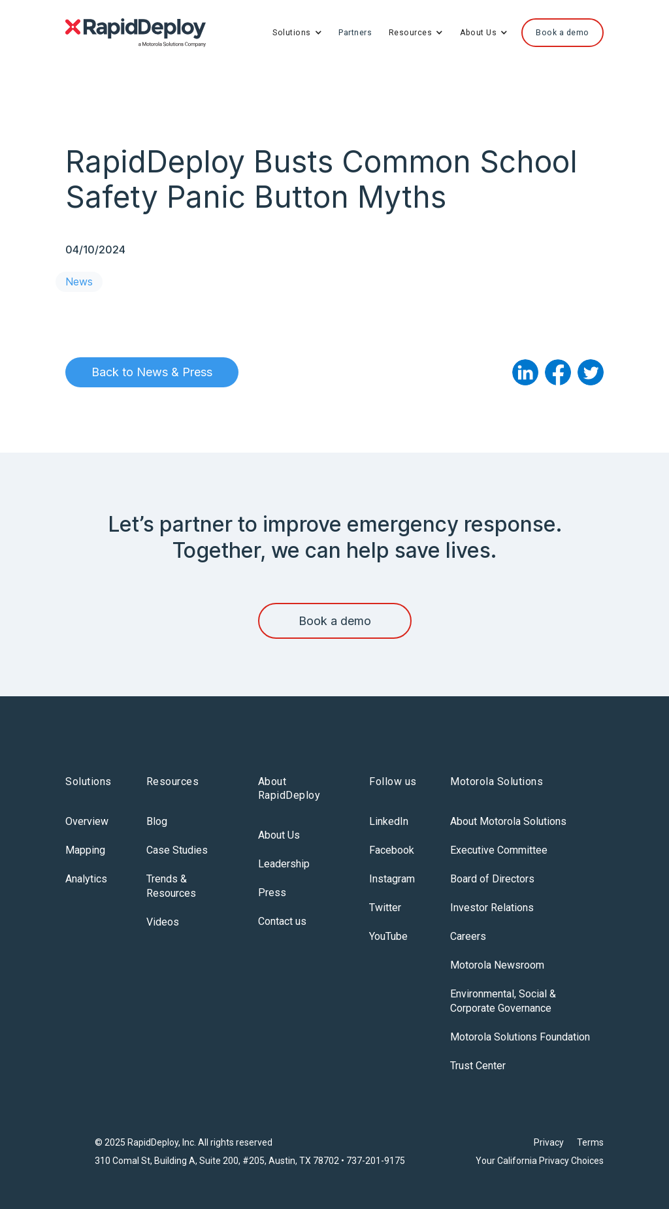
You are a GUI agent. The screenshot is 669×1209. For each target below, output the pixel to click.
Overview (86, 821)
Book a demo (335, 621)
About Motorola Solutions (508, 821)
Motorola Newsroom (497, 965)
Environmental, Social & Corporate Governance (503, 1001)
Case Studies (177, 850)
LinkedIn (388, 821)
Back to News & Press (151, 372)
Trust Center (478, 1065)
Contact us (282, 921)
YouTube (388, 936)
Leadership (284, 864)
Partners (355, 32)
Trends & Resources (171, 886)
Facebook (391, 850)
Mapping (85, 850)
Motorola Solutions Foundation (520, 1037)
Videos (162, 922)
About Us (279, 835)
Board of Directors (492, 879)
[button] (297, 32)
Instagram (392, 879)
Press (272, 892)
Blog (156, 821)
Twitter (385, 907)
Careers (468, 936)
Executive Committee (498, 850)
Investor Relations (492, 907)
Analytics (86, 879)
